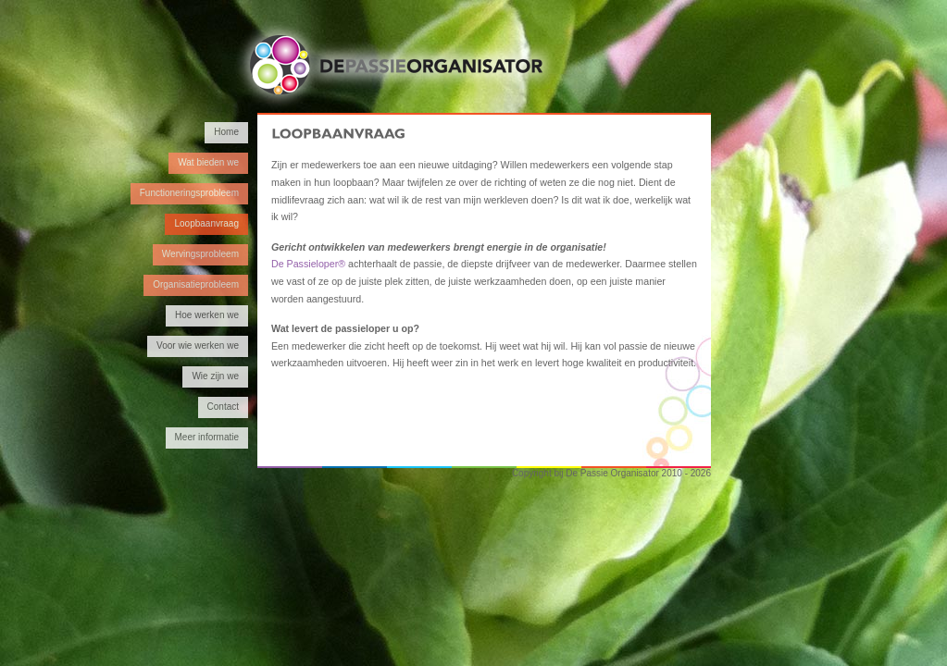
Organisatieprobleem (196, 284)
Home (226, 132)
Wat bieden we (208, 162)
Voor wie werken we (197, 345)
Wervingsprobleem (200, 254)
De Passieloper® (308, 263)
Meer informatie (207, 437)
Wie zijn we (215, 376)
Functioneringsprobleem (189, 193)
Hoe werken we (207, 315)
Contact (223, 406)
